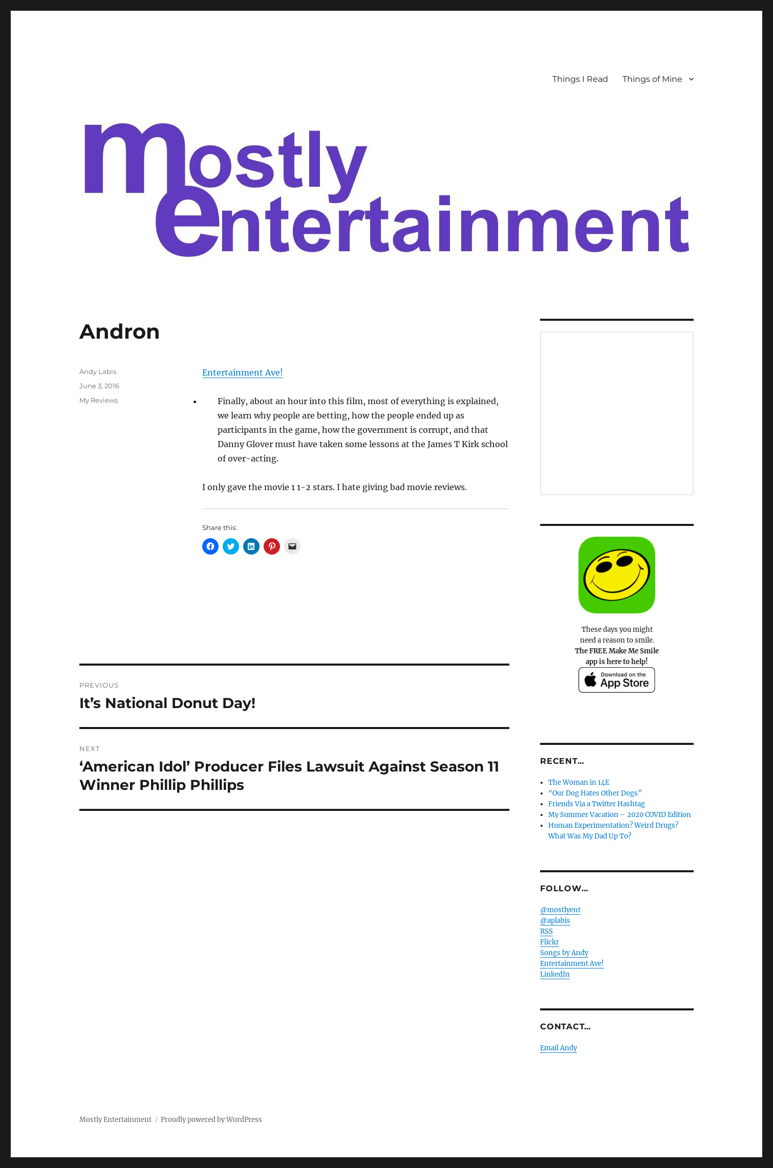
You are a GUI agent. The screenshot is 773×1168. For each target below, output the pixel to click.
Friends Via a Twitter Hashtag (596, 804)
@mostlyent (560, 910)
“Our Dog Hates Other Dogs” (595, 793)
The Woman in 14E (578, 782)
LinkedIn (555, 974)
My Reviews (98, 400)
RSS (546, 931)
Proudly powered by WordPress (211, 1119)
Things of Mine (652, 79)
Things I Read (580, 79)
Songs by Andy (564, 953)
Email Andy (558, 1048)
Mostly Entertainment (115, 1119)
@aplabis (555, 920)
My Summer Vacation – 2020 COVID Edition (619, 814)
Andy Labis (97, 371)
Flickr (549, 942)
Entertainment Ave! (242, 372)
